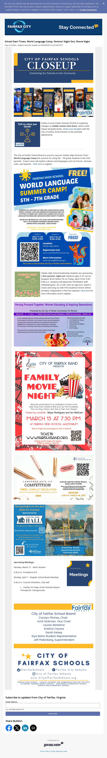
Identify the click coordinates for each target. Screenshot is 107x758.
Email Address (11, 702)
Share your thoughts (72, 129)
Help (65, 751)
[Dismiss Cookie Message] (103, 2)
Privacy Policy (44, 751)
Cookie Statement (88, 9)
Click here (37, 164)
